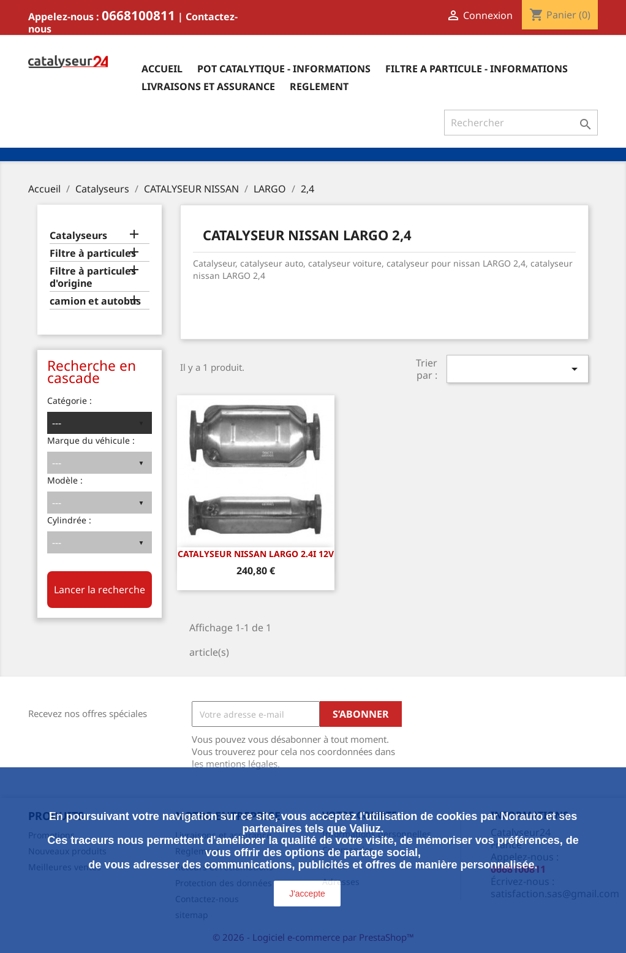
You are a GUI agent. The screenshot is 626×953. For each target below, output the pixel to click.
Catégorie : (69, 400)
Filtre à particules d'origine (93, 277)
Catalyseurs (78, 235)
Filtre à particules (93, 253)
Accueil (162, 68)
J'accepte (307, 893)
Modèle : (65, 480)
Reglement (319, 86)
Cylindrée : (69, 520)
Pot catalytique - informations (284, 68)
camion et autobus (95, 301)
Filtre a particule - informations (476, 68)
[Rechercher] (521, 122)
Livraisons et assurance (208, 86)
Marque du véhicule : (91, 440)
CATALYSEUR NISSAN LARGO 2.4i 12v (256, 554)
